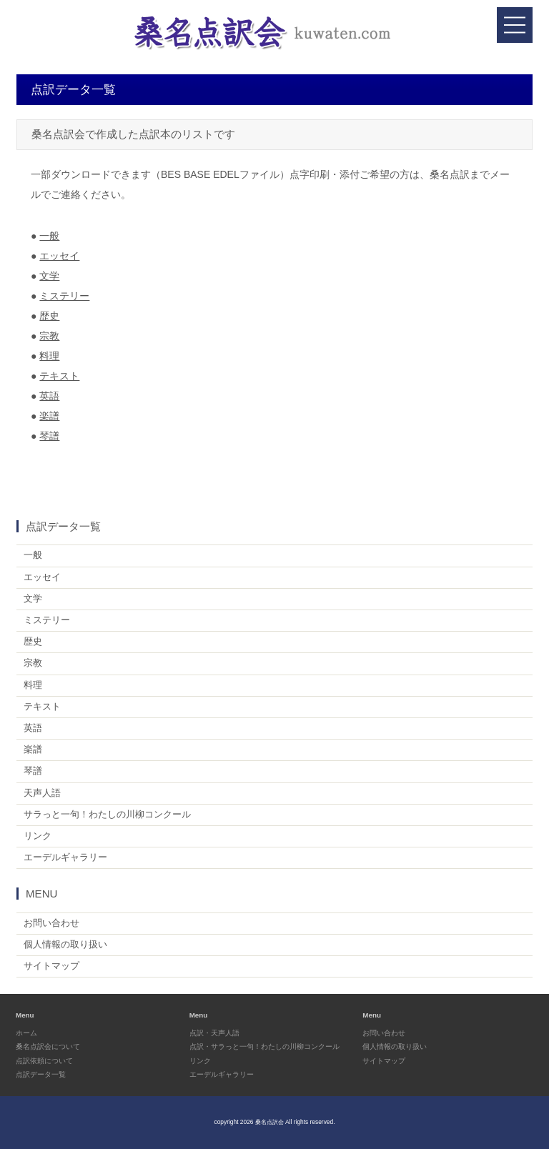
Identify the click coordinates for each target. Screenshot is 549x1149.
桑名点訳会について (48, 1046)
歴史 (49, 316)
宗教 (49, 336)
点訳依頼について (44, 1061)
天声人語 (42, 793)
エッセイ (59, 256)
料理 (49, 356)
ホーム (26, 1033)
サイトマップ (51, 966)
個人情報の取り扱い (65, 945)
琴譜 (49, 436)
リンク (37, 836)
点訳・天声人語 (214, 1033)
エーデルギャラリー (65, 857)
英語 (49, 396)
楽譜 (49, 416)
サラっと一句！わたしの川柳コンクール (107, 815)
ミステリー (64, 296)
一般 (49, 236)
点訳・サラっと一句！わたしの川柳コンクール (264, 1046)
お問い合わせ (51, 923)
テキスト (59, 376)
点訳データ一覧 (41, 1074)
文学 (49, 276)
